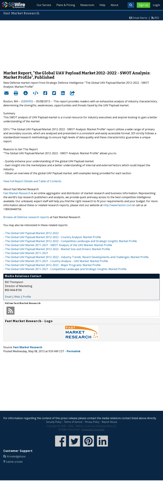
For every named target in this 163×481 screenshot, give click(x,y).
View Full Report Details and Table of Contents (32, 181)
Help (102, 5)
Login (156, 5)
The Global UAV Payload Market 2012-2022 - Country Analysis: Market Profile (53, 237)
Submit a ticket (14, 462)
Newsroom (87, 5)
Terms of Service (73, 421)
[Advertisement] (81, 44)
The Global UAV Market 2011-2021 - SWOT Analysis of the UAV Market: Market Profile (58, 245)
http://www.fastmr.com (117, 205)
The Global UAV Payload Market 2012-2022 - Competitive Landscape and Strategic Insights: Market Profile (71, 241)
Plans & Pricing (65, 5)
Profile (27, 296)
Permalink (74, 351)
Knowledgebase (16, 456)
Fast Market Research (16, 193)
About (114, 5)
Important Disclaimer (93, 429)
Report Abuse (109, 421)
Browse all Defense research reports (26, 217)
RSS (156, 18)
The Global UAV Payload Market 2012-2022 (32, 233)
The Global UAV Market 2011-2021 (26, 253)
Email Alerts (140, 18)
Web (17, 296)
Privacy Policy (92, 421)
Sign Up (143, 5)
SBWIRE (27, 101)
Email (8, 296)
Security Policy (54, 421)
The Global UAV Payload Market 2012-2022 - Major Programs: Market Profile (53, 265)
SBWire (13, 5)
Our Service (44, 5)
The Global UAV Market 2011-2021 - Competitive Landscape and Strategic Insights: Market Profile (65, 269)
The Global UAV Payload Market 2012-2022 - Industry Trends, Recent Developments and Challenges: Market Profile (77, 257)
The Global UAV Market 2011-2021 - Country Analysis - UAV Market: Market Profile (56, 261)
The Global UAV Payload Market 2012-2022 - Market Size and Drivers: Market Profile (57, 249)
